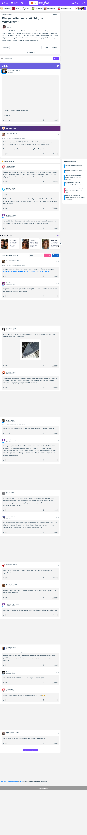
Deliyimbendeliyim (11, 260)
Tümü (58, 236)
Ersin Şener (11, 71)
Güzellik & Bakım (49, 8)
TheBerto (8, 215)
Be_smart (8, 647)
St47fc (8, 492)
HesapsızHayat (10, 604)
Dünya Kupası (37, 8)
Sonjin (7, 672)
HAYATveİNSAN (10, 732)
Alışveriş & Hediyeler (64, 8)
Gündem (25, 8)
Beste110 (8, 328)
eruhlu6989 (9, 440)
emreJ (8, 420)
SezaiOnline (9, 283)
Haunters (8, 166)
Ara (23, 3)
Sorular (21, 781)
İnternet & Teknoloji (7, 14)
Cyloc (7, 689)
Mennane (8, 372)
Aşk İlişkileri (5, 8)
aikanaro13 (9, 564)
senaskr (9, 26)
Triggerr (8, 188)
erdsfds (8, 517)
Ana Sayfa (4, 781)
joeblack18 (9, 133)
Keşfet (14, 3)
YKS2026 (16, 8)
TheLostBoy (9, 584)
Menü (5, 3)
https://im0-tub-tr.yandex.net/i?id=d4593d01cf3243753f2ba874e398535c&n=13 (26, 271)
